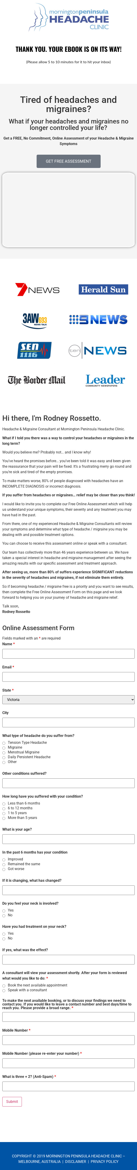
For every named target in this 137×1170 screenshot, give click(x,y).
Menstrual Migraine (23, 752)
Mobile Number (16, 1030)
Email (8, 667)
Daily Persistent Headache (29, 757)
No (10, 915)
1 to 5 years (17, 813)
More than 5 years (22, 818)
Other (12, 762)
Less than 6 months (24, 803)
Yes (11, 910)
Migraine (15, 747)
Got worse (16, 869)
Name (8, 644)
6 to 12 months (20, 808)
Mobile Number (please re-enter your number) (42, 1053)
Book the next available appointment (37, 985)
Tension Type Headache (27, 742)
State (8, 690)
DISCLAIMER (75, 1161)
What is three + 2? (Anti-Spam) (29, 1077)
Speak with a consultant (27, 990)
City (5, 713)
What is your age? (17, 829)
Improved (15, 859)
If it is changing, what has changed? (31, 880)
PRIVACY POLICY (105, 1161)
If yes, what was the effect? (25, 950)
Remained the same (24, 864)
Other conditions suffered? (24, 773)
